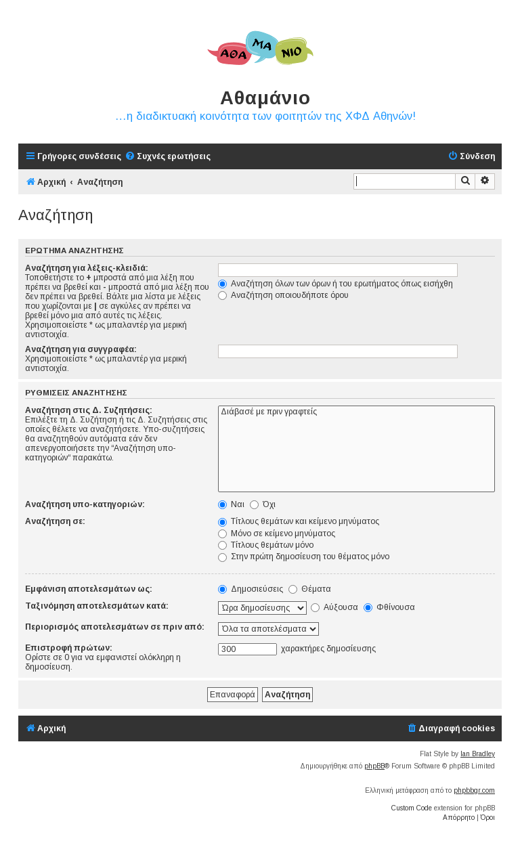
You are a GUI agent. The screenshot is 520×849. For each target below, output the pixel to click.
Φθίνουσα (389, 607)
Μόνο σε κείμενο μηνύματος (276, 533)
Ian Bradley (477, 754)
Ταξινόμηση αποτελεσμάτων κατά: (97, 606)
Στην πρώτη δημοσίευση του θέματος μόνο (303, 556)
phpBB (374, 766)
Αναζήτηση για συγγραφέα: (81, 349)
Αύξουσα (334, 607)
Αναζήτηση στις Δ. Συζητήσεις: (88, 410)
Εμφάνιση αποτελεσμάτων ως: (88, 589)
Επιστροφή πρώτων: (68, 648)
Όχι (263, 504)
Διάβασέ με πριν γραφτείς (356, 412)
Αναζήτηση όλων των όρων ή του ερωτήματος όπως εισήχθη (335, 283)
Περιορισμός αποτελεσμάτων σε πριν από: (114, 627)
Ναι (231, 504)
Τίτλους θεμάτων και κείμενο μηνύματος (298, 521)
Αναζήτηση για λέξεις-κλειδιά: (86, 268)
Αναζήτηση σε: (55, 521)
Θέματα (309, 589)
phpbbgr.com (474, 790)
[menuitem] (168, 157)
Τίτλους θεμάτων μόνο (265, 545)
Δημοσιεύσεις (250, 589)
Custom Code (411, 808)
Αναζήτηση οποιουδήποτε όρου (283, 295)
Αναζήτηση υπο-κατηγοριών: (85, 504)
